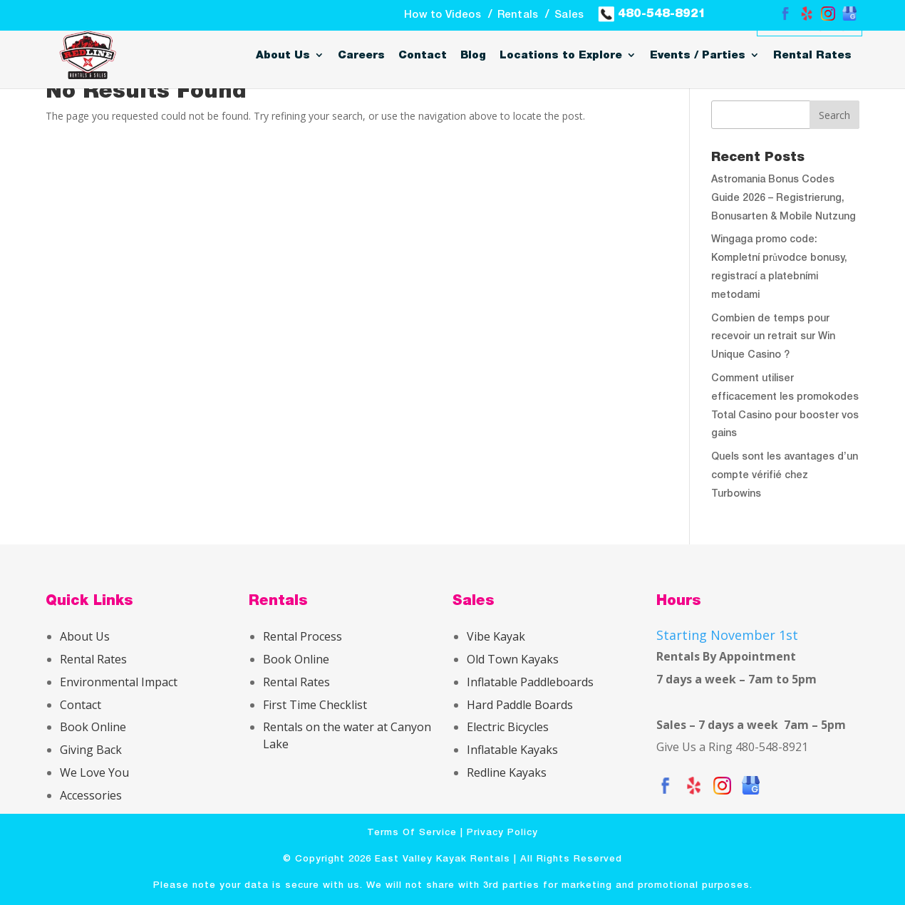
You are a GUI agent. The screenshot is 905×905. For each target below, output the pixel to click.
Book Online (93, 727)
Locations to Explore (561, 55)
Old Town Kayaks (513, 659)
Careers (361, 55)
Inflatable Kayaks (512, 749)
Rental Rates (812, 55)
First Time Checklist (315, 705)
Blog (473, 55)
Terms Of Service (412, 833)
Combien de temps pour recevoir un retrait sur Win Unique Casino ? (773, 337)
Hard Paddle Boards (520, 705)
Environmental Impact (118, 682)
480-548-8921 (652, 13)
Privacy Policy (502, 833)
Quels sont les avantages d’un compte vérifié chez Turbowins (784, 475)
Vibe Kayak (496, 636)
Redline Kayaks (507, 772)
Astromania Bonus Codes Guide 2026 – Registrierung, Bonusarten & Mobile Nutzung (783, 198)
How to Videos (442, 15)
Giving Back (91, 749)
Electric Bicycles (508, 727)
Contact (422, 55)
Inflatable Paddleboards (530, 682)
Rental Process (302, 636)
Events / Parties (697, 55)
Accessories (91, 795)
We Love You (94, 772)
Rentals (517, 15)
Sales (569, 15)
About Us (283, 55)
